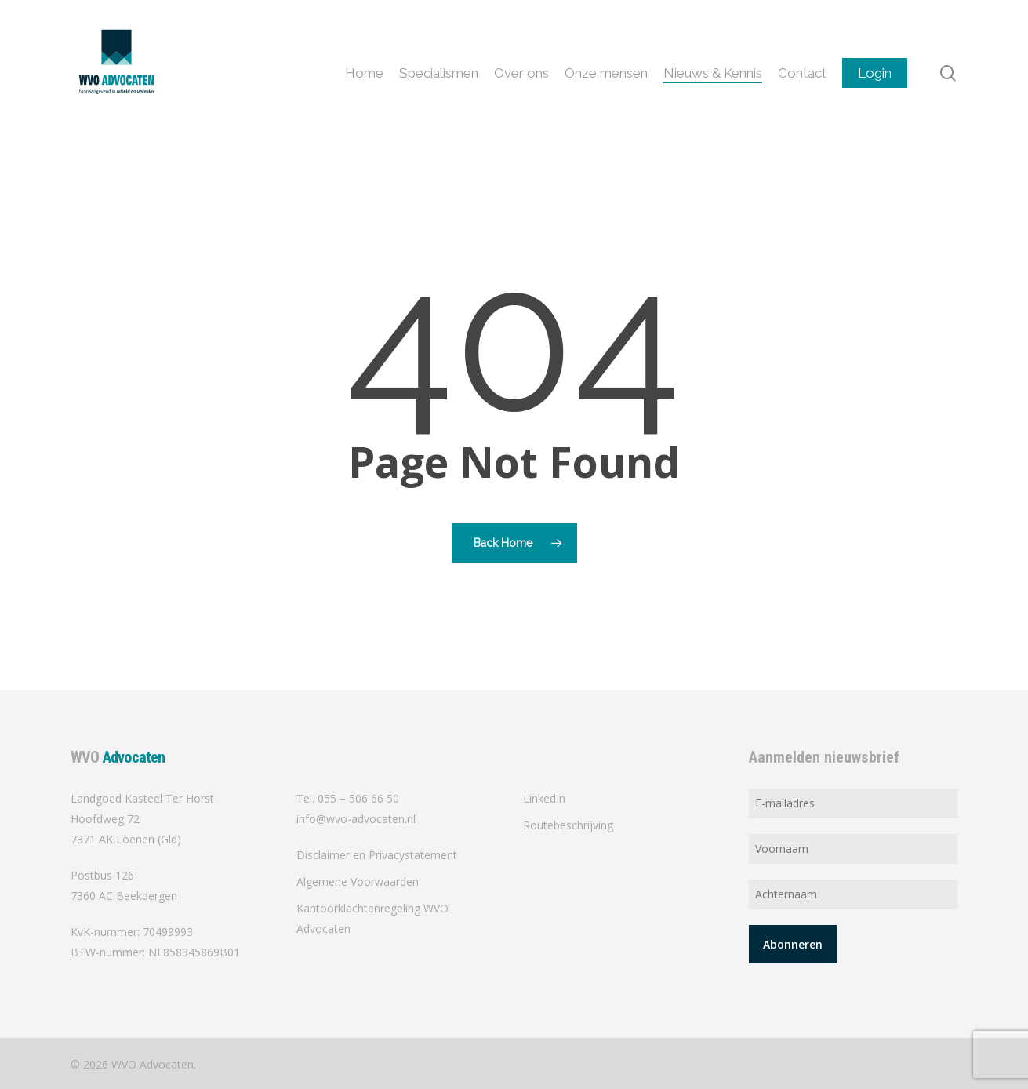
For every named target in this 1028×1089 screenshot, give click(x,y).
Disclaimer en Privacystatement (376, 854)
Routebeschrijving (568, 825)
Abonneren (793, 944)
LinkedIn (544, 798)
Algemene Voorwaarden (357, 881)
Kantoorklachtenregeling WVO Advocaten (372, 918)
